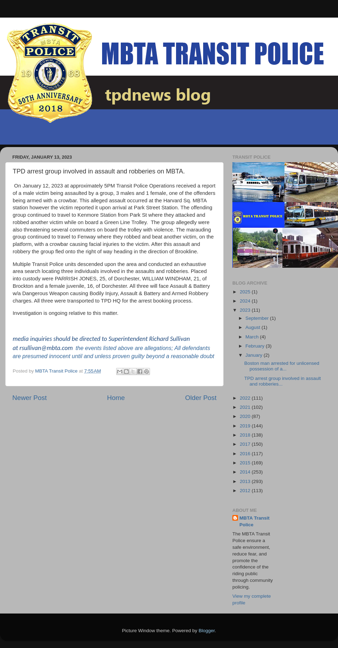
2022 (246, 398)
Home (116, 397)
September (257, 318)
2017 (246, 444)
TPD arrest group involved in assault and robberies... (282, 381)
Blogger (207, 630)
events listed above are (113, 348)
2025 (246, 291)
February (255, 346)
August (253, 327)
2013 (246, 481)
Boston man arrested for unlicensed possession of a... (281, 366)
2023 (246, 310)
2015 (246, 462)
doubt (207, 356)
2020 (246, 416)
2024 (246, 301)
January (254, 355)
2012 (246, 490)
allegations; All (162, 348)
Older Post (201, 397)
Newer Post (29, 397)
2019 (246, 425)
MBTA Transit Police (254, 521)
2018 (246, 435)
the (79, 348)
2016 (246, 453)
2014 (246, 472)
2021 (246, 407)
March (252, 336)
